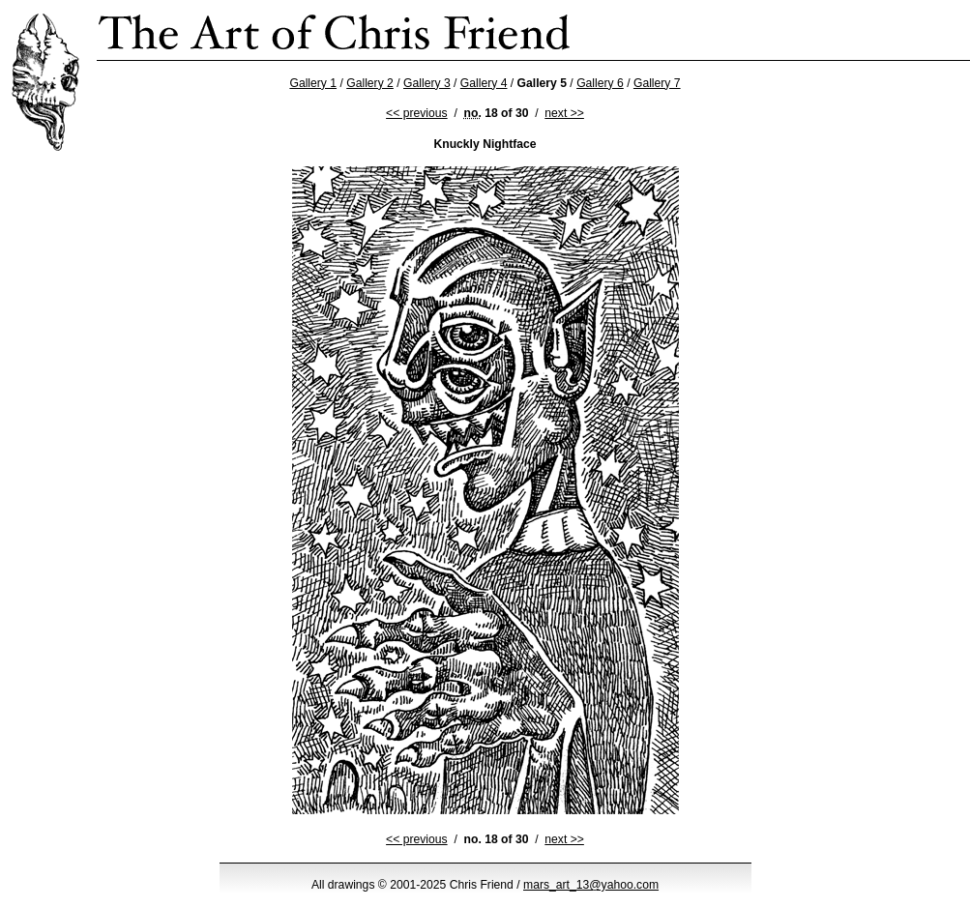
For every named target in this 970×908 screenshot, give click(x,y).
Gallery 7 (657, 83)
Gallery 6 (600, 83)
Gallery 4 (484, 83)
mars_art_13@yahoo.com (591, 885)
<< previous (417, 113)
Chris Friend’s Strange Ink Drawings (335, 30)
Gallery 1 (313, 83)
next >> (564, 113)
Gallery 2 (370, 83)
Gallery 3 (427, 83)
